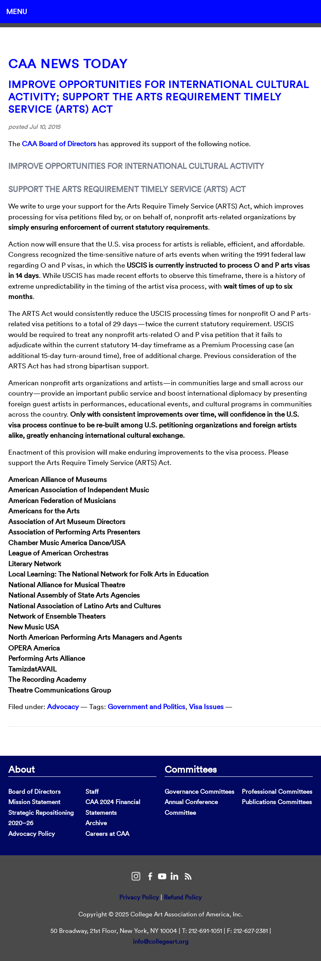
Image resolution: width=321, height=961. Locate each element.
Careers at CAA (107, 834)
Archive (96, 823)
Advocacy (63, 706)
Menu (16, 11)
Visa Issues (206, 706)
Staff (92, 791)
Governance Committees (199, 791)
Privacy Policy (139, 897)
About (21, 769)
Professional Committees (277, 791)
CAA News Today (67, 63)
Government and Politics (146, 706)
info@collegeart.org (161, 941)
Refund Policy (183, 897)
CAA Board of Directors (59, 143)
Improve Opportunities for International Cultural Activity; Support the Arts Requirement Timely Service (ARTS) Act (158, 96)
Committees (191, 769)
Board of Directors (34, 791)
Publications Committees (277, 802)
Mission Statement (34, 802)
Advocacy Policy (31, 834)
